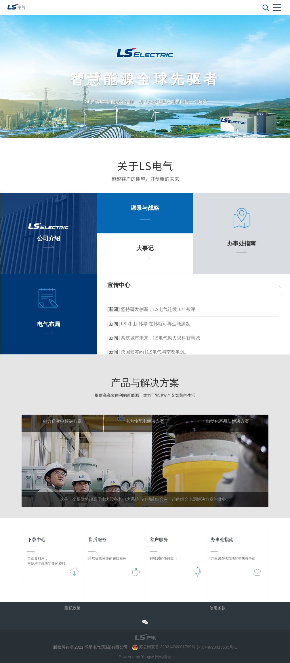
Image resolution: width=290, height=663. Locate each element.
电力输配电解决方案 (144, 421)
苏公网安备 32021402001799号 (164, 647)
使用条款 (217, 608)
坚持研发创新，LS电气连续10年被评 (158, 309)
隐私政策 (72, 608)
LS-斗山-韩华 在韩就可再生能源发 (155, 323)
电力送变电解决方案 (62, 421)
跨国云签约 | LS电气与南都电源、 (155, 352)
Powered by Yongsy (136, 656)
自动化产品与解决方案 (227, 421)
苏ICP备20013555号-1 (216, 647)
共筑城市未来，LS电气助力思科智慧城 (160, 337)
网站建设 (163, 656)
